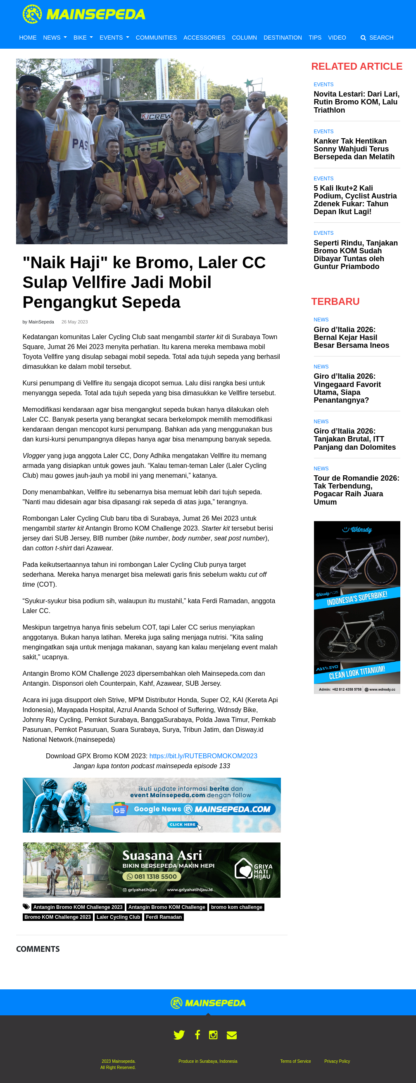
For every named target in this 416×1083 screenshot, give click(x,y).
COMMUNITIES (156, 37)
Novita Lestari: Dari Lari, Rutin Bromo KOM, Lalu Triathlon (357, 102)
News (321, 320)
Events (324, 84)
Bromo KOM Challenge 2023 (57, 917)
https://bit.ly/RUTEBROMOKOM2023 (203, 756)
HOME (28, 37)
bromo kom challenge (236, 907)
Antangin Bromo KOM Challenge (166, 907)
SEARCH (377, 37)
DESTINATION (283, 37)
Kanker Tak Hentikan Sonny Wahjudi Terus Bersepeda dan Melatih (354, 149)
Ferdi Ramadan (164, 917)
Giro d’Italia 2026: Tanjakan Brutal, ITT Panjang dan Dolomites (355, 439)
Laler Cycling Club (118, 917)
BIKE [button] (81, 37)
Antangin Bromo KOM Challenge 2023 (78, 907)
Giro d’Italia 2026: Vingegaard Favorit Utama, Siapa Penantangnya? (347, 388)
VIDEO (337, 37)
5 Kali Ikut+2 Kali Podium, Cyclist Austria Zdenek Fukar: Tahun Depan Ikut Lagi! (355, 200)
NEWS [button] (52, 37)
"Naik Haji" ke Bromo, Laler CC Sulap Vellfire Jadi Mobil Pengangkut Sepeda (144, 282)
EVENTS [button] (112, 37)
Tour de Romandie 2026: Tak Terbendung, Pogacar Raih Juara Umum (357, 490)
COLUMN (244, 37)
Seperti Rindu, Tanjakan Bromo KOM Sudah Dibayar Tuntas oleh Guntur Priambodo (356, 255)
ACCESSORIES (204, 37)
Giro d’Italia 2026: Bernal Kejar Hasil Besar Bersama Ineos (352, 337)
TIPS (315, 37)
